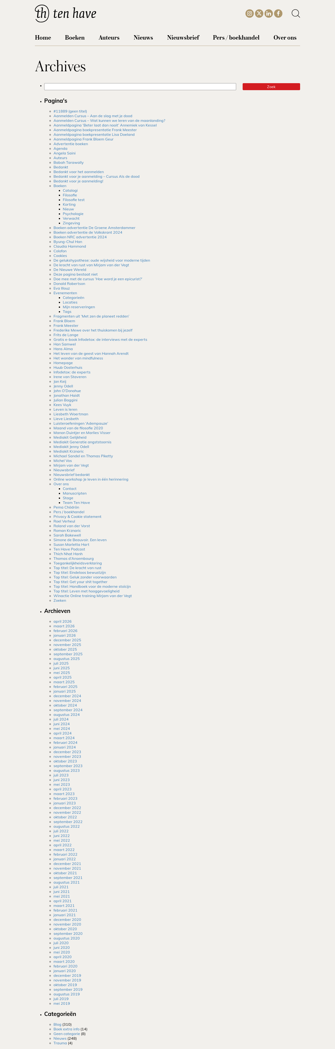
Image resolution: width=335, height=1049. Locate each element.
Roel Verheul (64, 521)
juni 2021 (62, 891)
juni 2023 (62, 779)
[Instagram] (249, 12)
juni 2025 (62, 668)
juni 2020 (62, 947)
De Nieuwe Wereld (70, 269)
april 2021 (63, 901)
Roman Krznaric (67, 530)
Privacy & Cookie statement (77, 516)
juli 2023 (61, 775)
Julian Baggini (65, 400)
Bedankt (61, 167)
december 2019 (67, 975)
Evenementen (65, 292)
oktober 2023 (65, 761)
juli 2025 (61, 663)
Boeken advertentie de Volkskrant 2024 (88, 232)
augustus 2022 (67, 826)
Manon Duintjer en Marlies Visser (82, 432)
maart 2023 (64, 793)
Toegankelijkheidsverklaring (78, 563)
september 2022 (68, 821)
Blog (57, 1024)
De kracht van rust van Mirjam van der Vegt (91, 265)
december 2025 (67, 640)
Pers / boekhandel (236, 37)
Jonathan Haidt (67, 395)
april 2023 (63, 789)
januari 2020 (65, 970)
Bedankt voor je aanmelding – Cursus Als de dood (97, 176)
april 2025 (63, 677)
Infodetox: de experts (72, 372)
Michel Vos (63, 460)
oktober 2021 (65, 873)
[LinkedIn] (269, 12)
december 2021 (67, 863)
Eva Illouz (62, 288)
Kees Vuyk (62, 404)
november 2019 (67, 980)
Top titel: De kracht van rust (77, 567)
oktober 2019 (65, 984)
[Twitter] (259, 13)
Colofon (60, 251)
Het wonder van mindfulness (78, 358)
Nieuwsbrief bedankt (72, 474)
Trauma (60, 1043)
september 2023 (68, 765)
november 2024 (67, 700)
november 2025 (67, 644)
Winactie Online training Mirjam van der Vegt (93, 595)
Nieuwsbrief (183, 37)
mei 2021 (62, 896)
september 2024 (68, 709)
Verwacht (71, 218)
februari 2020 (65, 966)
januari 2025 (65, 691)
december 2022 (67, 807)
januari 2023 (65, 803)
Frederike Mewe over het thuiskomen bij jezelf (93, 330)
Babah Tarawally (69, 162)
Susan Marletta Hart (71, 544)
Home (43, 37)
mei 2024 (62, 728)
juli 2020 (61, 942)
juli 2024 (61, 719)
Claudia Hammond (70, 246)
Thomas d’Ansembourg (74, 558)
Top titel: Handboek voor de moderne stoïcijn (92, 586)
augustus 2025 (67, 658)
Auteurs (109, 37)
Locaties (70, 302)
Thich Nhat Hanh (68, 553)
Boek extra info (67, 1029)
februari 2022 (65, 854)
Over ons (285, 37)
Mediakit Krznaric (69, 451)
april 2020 (63, 956)
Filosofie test (74, 199)
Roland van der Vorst (72, 525)
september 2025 (68, 654)
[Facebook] (278, 12)
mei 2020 (62, 952)
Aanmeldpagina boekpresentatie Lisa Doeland (94, 134)
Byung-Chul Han (68, 241)
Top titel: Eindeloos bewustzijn (80, 572)
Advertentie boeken (71, 143)
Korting (69, 204)
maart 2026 (64, 626)
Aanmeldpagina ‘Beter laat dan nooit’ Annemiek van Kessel (105, 125)
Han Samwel (65, 344)
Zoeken (60, 600)
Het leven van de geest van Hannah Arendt (91, 353)
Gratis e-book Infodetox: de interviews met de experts (100, 339)
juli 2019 (61, 998)
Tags (67, 311)
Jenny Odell (63, 386)
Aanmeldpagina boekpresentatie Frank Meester (95, 129)
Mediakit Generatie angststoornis (82, 442)
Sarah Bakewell (67, 535)
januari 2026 (65, 635)
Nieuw (68, 209)
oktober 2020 (65, 928)
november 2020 (67, 924)
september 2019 (68, 989)
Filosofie (70, 195)
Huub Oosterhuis (68, 367)
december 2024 (67, 696)
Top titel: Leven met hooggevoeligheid (87, 591)
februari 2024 (65, 742)
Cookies (60, 255)
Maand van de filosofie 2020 (78, 428)
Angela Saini (65, 153)
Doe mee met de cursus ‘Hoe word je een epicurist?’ (98, 279)
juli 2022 (61, 831)
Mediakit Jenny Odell (71, 446)
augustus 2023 (67, 770)
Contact (70, 488)
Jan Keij (60, 381)
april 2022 (63, 845)
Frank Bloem (64, 320)
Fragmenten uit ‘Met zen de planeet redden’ (91, 316)
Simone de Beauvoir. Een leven (80, 539)
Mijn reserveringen (79, 306)
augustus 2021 (67, 882)
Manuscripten (75, 493)
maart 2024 (64, 737)
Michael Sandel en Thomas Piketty (83, 456)
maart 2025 (64, 682)
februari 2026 (65, 630)
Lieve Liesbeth (66, 418)
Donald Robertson (69, 283)
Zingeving (71, 223)
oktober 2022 (65, 817)
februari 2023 (65, 798)
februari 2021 (65, 910)
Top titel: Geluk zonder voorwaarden (85, 577)
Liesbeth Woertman (71, 414)
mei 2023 (62, 784)
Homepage (63, 362)
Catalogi (70, 190)
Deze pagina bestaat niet (76, 274)
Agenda (60, 148)
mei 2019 (62, 1003)
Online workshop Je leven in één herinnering (91, 479)
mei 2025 (62, 672)
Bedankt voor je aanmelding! (78, 181)
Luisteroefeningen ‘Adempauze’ (81, 423)
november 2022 (67, 812)
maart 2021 (64, 905)
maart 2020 (64, 961)
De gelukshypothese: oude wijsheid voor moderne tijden (102, 260)
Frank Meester (66, 325)
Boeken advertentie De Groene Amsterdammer (94, 227)
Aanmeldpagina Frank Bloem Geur (84, 139)
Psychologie (73, 213)
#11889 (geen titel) (70, 111)
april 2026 (63, 621)
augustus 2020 (67, 938)
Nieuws (143, 37)
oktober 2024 (65, 705)
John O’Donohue (67, 390)
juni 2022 (62, 835)
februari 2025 (65, 686)
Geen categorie (67, 1033)
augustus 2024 (67, 714)
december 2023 (67, 751)
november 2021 (67, 868)
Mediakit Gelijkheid (70, 437)
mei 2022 (62, 840)
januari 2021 (65, 914)
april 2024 (63, 733)
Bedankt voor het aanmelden (79, 171)
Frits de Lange (66, 334)
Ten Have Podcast (69, 549)
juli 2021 (61, 887)
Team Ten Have (76, 502)
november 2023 (67, 756)
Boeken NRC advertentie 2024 (80, 237)
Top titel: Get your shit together (80, 581)
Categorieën (73, 297)
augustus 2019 (67, 994)
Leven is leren (65, 409)
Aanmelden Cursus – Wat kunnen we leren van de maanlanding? (109, 120)
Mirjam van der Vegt (71, 465)
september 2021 (68, 877)
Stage (68, 497)
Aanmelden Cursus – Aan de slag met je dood (93, 115)
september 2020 (68, 933)
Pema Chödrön (66, 507)
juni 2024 (62, 723)
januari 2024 (65, 747)
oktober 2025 (65, 649)
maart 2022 (64, 849)
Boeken (75, 37)
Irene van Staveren (70, 376)
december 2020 (67, 919)
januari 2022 (65, 859)
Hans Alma (63, 348)
